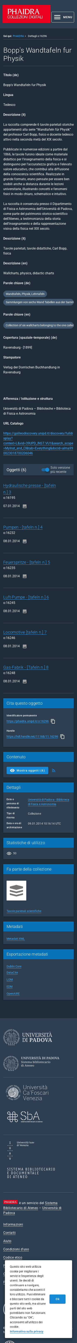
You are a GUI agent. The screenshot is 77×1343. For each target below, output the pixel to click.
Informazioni (13, 1224)
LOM (10, 979)
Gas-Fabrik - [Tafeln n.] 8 (26, 667)
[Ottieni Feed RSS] (53, 770)
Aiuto (7, 1241)
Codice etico (12, 1257)
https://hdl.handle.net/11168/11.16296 (32, 736)
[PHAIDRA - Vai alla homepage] (26, 22)
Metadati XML (16, 938)
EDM (10, 986)
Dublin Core (14, 966)
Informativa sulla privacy (26, 1331)
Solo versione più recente (60, 470)
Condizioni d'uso (16, 1249)
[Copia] (53, 721)
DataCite (12, 972)
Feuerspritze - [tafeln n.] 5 (26, 562)
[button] (62, 17)
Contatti (9, 1233)
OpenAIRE (13, 993)
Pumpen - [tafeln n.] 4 (23, 527)
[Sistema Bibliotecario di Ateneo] (32, 1075)
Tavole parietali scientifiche (24, 911)
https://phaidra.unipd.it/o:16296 (28, 721)
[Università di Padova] (27, 1048)
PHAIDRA (18, 36)
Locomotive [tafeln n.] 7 (25, 632)
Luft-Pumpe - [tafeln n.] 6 (26, 597)
